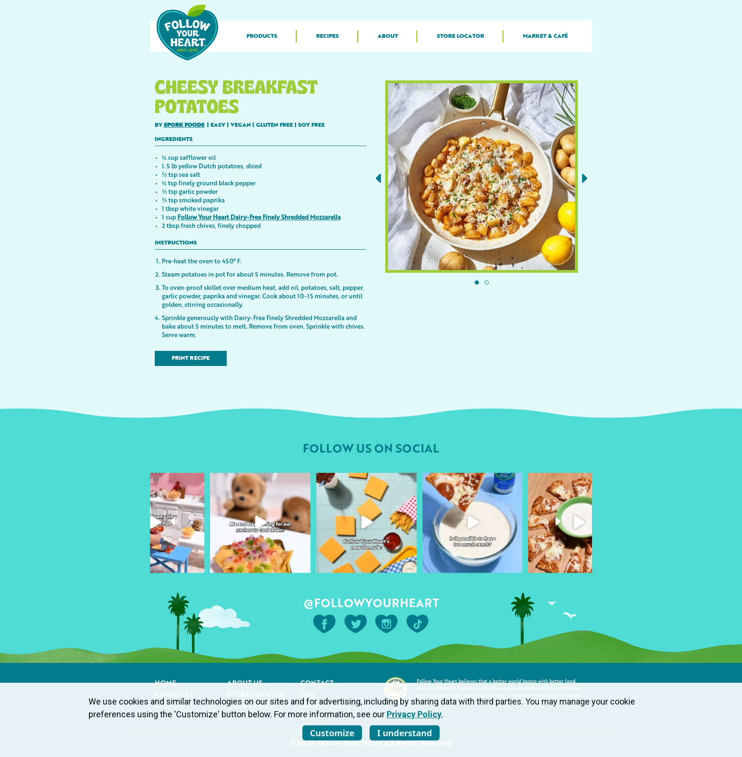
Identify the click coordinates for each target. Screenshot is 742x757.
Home (165, 682)
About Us (245, 682)
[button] (378, 178)
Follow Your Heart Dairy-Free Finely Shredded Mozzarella (259, 217)
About (388, 36)
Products (262, 36)
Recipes (327, 36)
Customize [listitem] (332, 733)
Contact (317, 682)
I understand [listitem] (404, 733)
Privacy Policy (414, 714)
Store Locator (460, 36)
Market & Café (545, 36)
